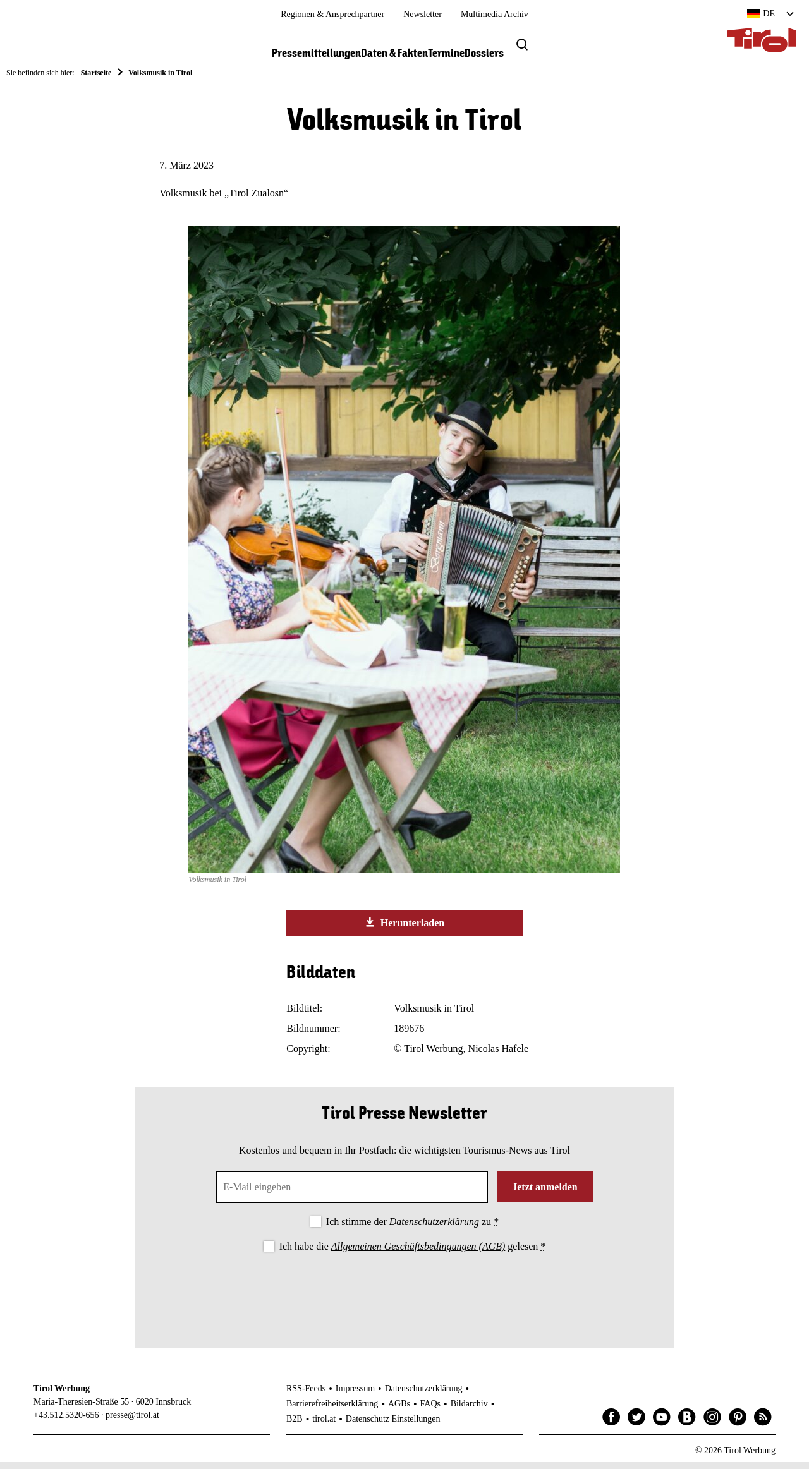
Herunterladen (404, 928)
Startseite (96, 72)
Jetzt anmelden (545, 1193)
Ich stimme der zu (412, 1228)
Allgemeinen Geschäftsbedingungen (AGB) (418, 1252)
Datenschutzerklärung (434, 1228)
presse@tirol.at (132, 1421)
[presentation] (404, 1296)
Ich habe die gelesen (412, 1252)
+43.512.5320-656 (66, 1421)
